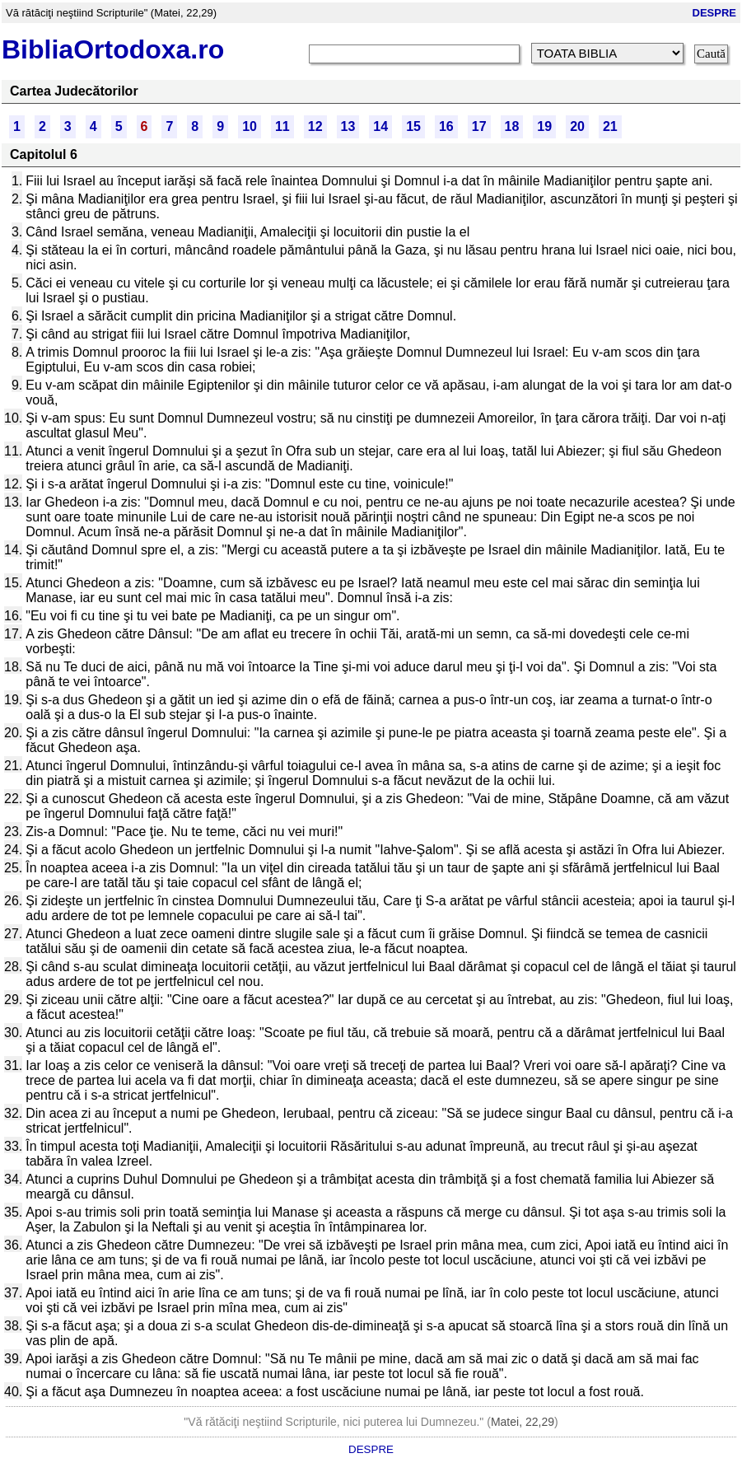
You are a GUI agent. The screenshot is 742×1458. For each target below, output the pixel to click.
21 (610, 126)
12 (315, 126)
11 (282, 126)
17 (479, 126)
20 (577, 126)
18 (512, 126)
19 (544, 126)
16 (446, 126)
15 (413, 126)
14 (380, 126)
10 (249, 126)
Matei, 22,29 (522, 1421)
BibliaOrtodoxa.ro (113, 49)
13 (348, 126)
